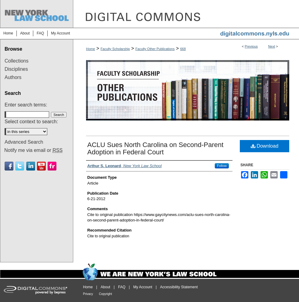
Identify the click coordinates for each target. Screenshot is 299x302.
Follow (222, 165)
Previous (251, 46)
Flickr (52, 166)
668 (183, 49)
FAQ (121, 287)
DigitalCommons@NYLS (186, 14)
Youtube (41, 166)
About (105, 287)
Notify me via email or (33, 150)
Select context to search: (31, 121)
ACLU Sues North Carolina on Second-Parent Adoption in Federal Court (155, 148)
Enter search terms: (26, 104)
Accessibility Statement (179, 287)
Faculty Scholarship (115, 49)
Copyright (105, 294)
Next (271, 46)
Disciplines (16, 69)
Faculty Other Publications (155, 49)
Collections (16, 60)
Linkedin (30, 166)
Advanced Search (24, 142)
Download (265, 146)
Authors (13, 77)
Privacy (88, 294)
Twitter (19, 166)
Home (90, 49)
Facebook (9, 166)
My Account (142, 287)
